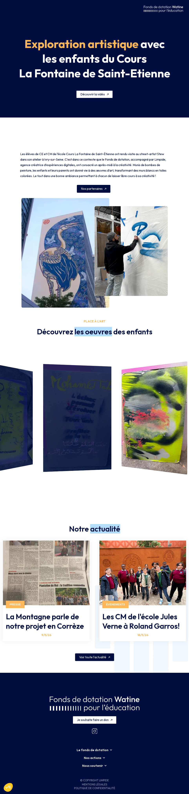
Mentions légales (94, 784)
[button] (9, 9)
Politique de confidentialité (94, 788)
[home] (163, 9)
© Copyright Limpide (94, 780)
